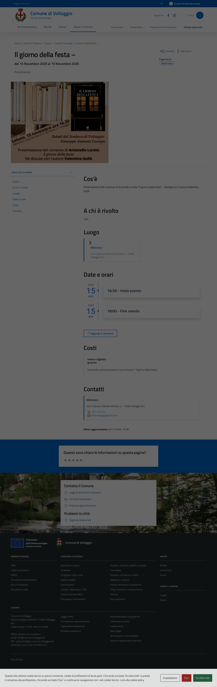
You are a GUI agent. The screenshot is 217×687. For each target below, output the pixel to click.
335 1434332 (96, 411)
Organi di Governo (20, 570)
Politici (14, 575)
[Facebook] (167, 15)
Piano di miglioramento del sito (125, 640)
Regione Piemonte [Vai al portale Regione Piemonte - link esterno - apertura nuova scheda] (22, 3)
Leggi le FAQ (67, 616)
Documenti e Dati (19, 589)
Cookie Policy (116, 626)
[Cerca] (199, 15)
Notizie (163, 565)
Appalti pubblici (68, 580)
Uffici (13, 565)
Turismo (114, 594)
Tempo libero (136, 27)
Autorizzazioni (67, 584)
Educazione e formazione (73, 599)
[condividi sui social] (167, 51)
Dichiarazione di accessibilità (124, 636)
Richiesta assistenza (71, 631)
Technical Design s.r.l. (31, 678)
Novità (47, 27)
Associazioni (117, 27)
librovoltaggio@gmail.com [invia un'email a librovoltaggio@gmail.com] (102, 415)
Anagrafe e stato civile (72, 575)
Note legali (115, 631)
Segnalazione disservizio (73, 626)
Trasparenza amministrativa (163, 27)
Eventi (163, 600)
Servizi (62, 27)
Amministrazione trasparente (125, 616)
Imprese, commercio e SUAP (124, 575)
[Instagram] (173, 15)
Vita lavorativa (117, 599)
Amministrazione (27, 27)
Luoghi (163, 595)
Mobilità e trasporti (119, 580)
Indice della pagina (42, 172)
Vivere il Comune (83, 27)
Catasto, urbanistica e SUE (74, 589)
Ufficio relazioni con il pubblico (26, 634)
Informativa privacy (120, 621)
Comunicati (165, 570)
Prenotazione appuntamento (75, 621)
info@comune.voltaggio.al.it (31, 637)
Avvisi (163, 575)
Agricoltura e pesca (70, 565)
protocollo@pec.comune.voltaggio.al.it (35, 641)
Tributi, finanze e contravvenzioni (126, 589)
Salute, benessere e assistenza (125, 584)
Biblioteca (96, 248)
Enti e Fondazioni (19, 584)
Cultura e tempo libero (72, 594)
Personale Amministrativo (24, 580)
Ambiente (65, 570)
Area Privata (17, 659)
